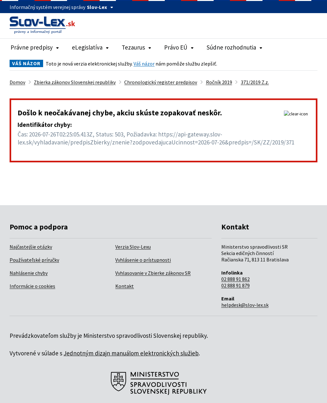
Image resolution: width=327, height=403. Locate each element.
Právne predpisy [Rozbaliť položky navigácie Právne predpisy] (35, 47)
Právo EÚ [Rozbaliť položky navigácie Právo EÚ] (179, 47)
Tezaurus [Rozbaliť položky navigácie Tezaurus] (136, 47)
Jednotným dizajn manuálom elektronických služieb (131, 353)
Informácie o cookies (32, 286)
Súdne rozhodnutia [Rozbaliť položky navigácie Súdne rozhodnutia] (234, 47)
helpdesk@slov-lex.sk (245, 305)
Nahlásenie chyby (29, 273)
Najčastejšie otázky (31, 247)
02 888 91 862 (235, 279)
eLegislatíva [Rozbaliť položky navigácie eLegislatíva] (90, 47)
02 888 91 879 (235, 285)
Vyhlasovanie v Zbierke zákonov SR (153, 273)
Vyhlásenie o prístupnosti (143, 260)
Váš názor (144, 63)
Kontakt (124, 286)
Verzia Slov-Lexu (133, 247)
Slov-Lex (100, 7)
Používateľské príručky (34, 260)
